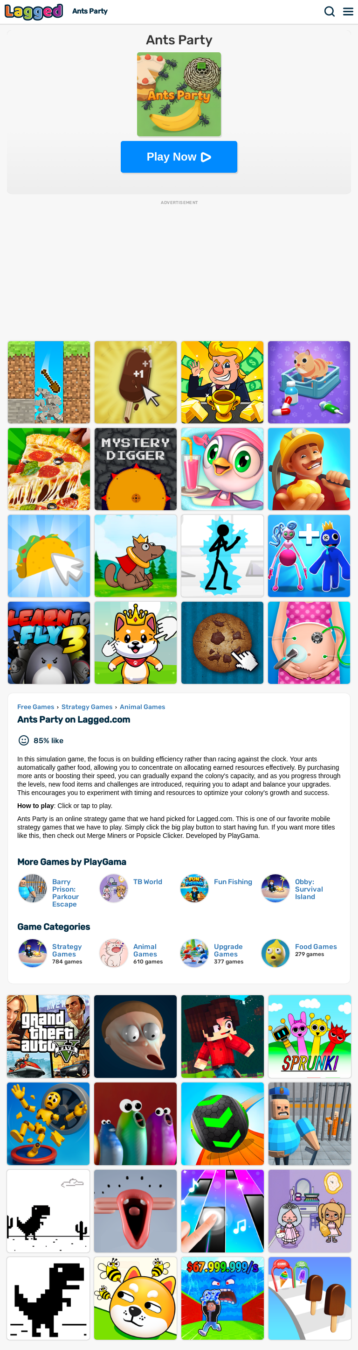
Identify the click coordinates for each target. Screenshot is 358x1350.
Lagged (35, 12)
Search (330, 11)
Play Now (172, 156)
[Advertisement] (179, 271)
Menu (348, 11)
